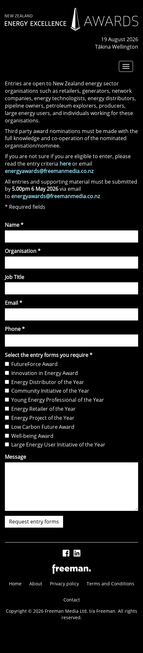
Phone (15, 328)
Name (14, 224)
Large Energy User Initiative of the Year (55, 444)
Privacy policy (64, 584)
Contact (71, 600)
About (35, 584)
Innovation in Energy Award (41, 373)
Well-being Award (29, 435)
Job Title (14, 277)
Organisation (23, 250)
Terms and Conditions (110, 584)
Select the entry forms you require (48, 355)
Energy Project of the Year (39, 417)
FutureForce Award (31, 364)
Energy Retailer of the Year (40, 408)
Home (15, 584)
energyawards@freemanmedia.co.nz (49, 171)
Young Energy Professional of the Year (54, 399)
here (65, 163)
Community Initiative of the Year (47, 390)
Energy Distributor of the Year (44, 382)
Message (15, 456)
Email (13, 302)
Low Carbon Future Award (39, 426)
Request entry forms (34, 521)
